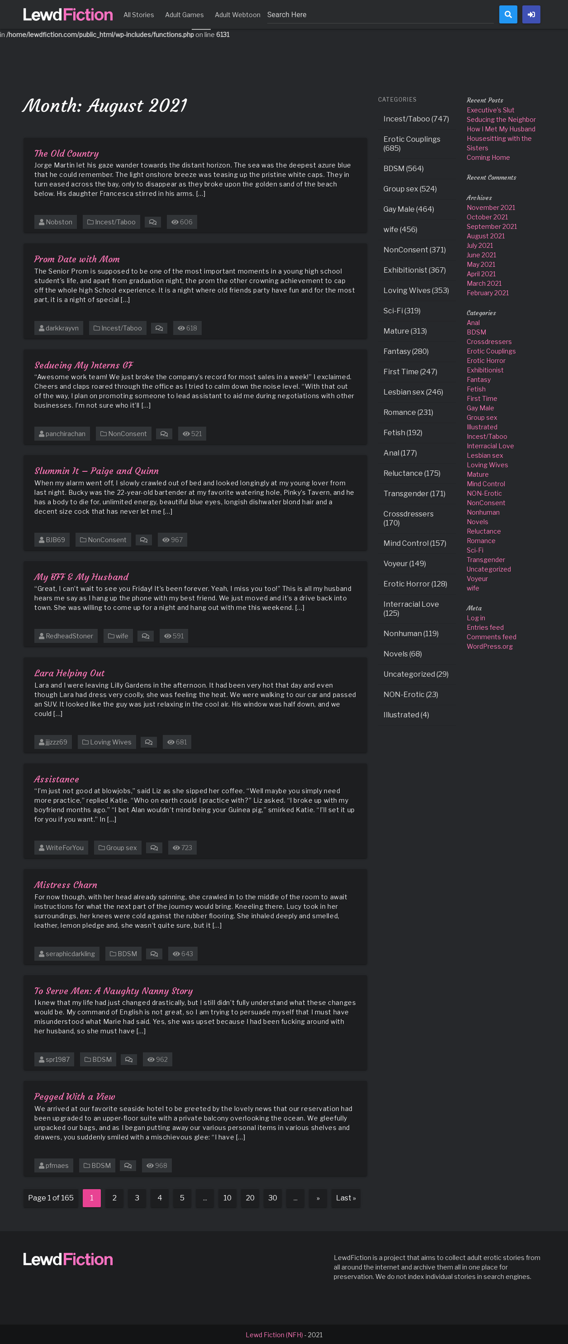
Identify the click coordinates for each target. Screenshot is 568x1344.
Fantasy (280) (406, 350)
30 (272, 1197)
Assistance (56, 778)
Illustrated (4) (406, 714)
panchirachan (65, 433)
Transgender (486, 559)
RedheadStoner (69, 635)
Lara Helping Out (69, 672)
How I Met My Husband (501, 128)
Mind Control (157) (414, 542)
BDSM (127, 953)
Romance (481, 540)
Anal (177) (400, 452)
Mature (478, 473)
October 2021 (487, 216)
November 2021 (491, 206)
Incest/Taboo (115, 221)
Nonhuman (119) (411, 632)
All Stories (138, 15)
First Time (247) (410, 371)
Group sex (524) (410, 188)
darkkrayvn (62, 327)
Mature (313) (405, 330)
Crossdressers (489, 340)
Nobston (59, 221)
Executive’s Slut (491, 109)
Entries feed (485, 626)
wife (122, 635)
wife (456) (400, 228)
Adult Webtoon (237, 15)
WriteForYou (65, 847)
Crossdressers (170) (408, 517)
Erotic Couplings (491, 350)
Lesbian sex (485, 454)
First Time (482, 397)
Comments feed (491, 636)
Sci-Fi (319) (402, 310)
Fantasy (479, 378)
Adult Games (184, 15)
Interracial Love (490, 445)
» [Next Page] (318, 1197)
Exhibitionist (485, 369)
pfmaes (57, 1164)
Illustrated (482, 426)
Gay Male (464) (408, 208)
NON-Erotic (484, 492)
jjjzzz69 (56, 741)
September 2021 (492, 225)
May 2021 (481, 263)
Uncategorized (489, 568)
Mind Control (486, 483)
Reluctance (484, 530)
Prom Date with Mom (77, 258)
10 (227, 1197)
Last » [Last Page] (346, 1197)
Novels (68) (402, 653)
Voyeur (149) (404, 562)
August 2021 (486, 235)
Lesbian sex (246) (413, 391)
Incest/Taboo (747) (416, 118)
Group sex (121, 847)
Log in (476, 617)
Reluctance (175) (411, 472)
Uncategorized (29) (416, 673)
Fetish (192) (402, 432)
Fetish (476, 388)
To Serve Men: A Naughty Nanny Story (113, 989)
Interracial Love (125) (411, 608)
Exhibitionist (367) (414, 269)
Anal (473, 322)
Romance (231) (408, 411)
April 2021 (481, 273)
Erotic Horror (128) (415, 583)
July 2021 (480, 244)
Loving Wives (111, 741)
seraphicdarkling (70, 953)
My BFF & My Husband (81, 575)
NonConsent (127, 433)
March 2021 (484, 282)
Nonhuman (483, 511)
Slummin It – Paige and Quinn (96, 469)
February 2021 (488, 292)
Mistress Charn (65, 883)
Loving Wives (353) (416, 289)
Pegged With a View (74, 1095)
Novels (477, 521)
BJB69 (55, 539)
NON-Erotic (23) (410, 693)
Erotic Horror (486, 359)
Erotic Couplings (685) (411, 143)
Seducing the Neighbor (501, 118)
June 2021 (481, 254)
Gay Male (480, 407)
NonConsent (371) (414, 249)
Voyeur (477, 577)
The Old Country (66, 152)
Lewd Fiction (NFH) (274, 1334)
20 (250, 1197)
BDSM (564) (403, 167)
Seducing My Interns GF (83, 364)
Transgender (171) (414, 492)
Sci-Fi (475, 549)
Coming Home (488, 156)
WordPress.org (490, 645)
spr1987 (58, 1058)
